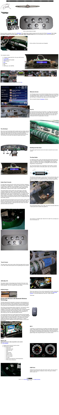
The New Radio (34, 157)
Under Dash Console (6, 182)
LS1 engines (5, 343)
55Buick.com (21, 379)
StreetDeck (42, 99)
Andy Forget (26, 379)
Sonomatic (49, 33)
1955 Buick (19, 33)
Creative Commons (37, 379)
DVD (4, 62)
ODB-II (4, 59)
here (21, 82)
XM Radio (7, 58)
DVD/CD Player (4, 289)
